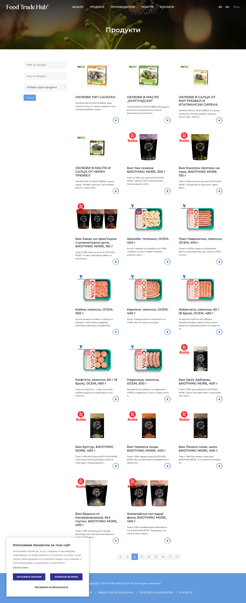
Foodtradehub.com (119, 583)
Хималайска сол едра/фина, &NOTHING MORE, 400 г (147, 517)
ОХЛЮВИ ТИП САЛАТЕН (95, 97)
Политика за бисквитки (156, 592)
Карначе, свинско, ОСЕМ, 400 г (147, 311)
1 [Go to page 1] (127, 557)
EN (227, 7)
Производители (123, 7)
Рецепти (147, 7)
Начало (77, 7)
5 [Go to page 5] (156, 557)
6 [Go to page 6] (163, 557)
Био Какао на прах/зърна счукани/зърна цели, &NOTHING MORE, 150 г (95, 242)
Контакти (167, 7)
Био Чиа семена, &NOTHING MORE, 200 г (146, 170)
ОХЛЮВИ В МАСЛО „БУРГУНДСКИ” (143, 99)
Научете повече (20, 567)
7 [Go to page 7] (170, 557)
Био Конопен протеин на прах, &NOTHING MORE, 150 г (199, 171)
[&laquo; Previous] (120, 557)
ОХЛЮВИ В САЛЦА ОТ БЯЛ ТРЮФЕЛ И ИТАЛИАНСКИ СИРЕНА (198, 100)
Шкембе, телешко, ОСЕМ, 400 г (148, 240)
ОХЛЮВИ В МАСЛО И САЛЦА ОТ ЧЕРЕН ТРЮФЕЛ (93, 171)
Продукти (97, 7)
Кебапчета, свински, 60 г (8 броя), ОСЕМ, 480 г (199, 311)
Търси (30, 97)
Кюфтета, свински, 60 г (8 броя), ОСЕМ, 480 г (96, 381)
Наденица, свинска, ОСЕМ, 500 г (143, 381)
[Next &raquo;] (177, 557)
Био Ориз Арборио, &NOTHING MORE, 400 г (198, 381)
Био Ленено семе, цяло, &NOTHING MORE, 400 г (198, 448)
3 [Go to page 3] (141, 557)
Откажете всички (29, 577)
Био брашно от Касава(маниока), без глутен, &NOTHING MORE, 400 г (96, 519)
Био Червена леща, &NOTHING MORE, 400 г (146, 448)
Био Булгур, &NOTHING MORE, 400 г (94, 448)
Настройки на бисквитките (49, 587)
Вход (237, 7)
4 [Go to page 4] (149, 557)
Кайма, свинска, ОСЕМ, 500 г (94, 311)
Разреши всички (66, 577)
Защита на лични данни (115, 592)
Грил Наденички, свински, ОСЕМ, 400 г (200, 240)
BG (220, 7)
